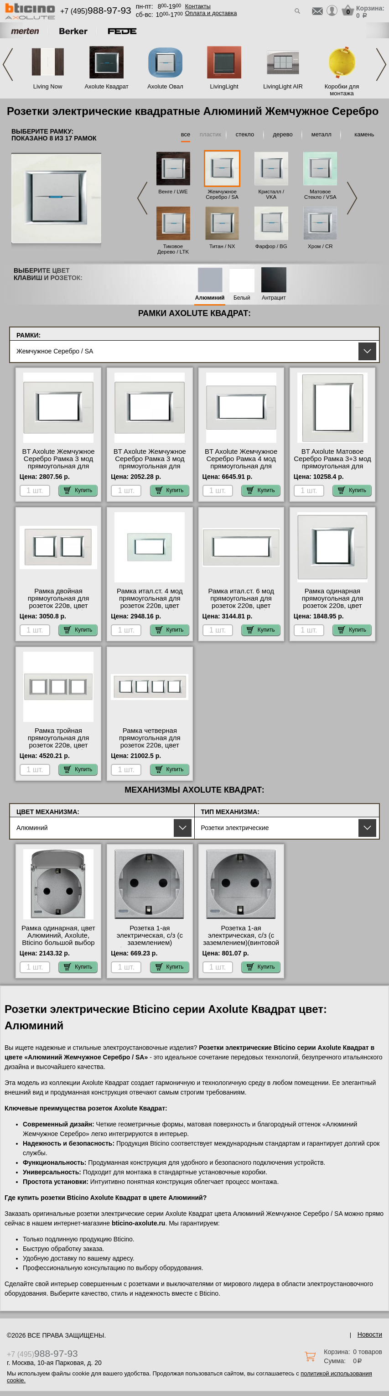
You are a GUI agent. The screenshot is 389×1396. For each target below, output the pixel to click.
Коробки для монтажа (342, 90)
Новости (370, 1334)
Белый (241, 298)
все (186, 134)
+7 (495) (95, 11)
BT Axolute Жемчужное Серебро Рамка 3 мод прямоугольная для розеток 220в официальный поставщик (58, 470)
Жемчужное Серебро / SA (222, 194)
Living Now (47, 86)
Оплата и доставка (211, 13)
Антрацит (274, 298)
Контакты (198, 6)
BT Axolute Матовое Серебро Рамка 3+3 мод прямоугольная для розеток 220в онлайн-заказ (332, 466)
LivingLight (224, 86)
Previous (7, 64)
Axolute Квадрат (106, 86)
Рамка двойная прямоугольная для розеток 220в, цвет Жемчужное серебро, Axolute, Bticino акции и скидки (58, 609)
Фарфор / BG (271, 246)
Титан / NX (222, 246)
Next (381, 64)
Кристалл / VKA (271, 194)
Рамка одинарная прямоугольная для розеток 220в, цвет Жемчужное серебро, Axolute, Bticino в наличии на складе (333, 609)
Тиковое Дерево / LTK (173, 249)
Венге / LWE (172, 191)
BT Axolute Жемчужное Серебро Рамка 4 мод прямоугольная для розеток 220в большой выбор (241, 466)
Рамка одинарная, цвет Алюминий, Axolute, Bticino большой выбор (58, 935)
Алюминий (210, 298)
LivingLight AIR (283, 86)
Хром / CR (320, 246)
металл (321, 134)
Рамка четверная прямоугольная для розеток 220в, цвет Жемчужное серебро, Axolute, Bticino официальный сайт (150, 749)
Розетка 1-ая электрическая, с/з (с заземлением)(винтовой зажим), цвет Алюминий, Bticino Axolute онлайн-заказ (241, 946)
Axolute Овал (165, 86)
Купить (78, 490)
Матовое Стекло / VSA (320, 194)
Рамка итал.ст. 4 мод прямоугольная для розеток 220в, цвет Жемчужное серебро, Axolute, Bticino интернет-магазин (150, 609)
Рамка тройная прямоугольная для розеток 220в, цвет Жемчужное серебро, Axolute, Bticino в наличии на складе (59, 749)
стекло (245, 134)
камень (364, 134)
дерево (283, 134)
